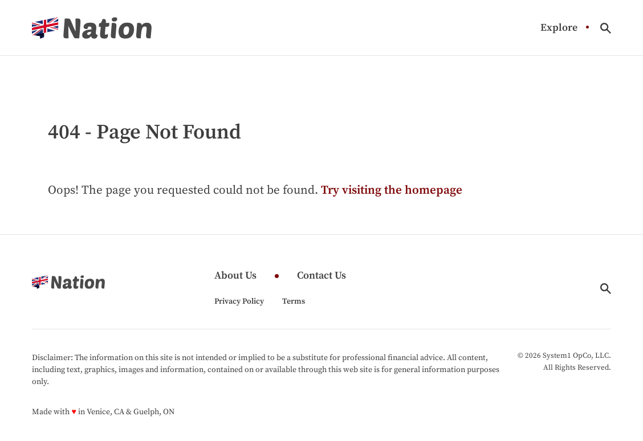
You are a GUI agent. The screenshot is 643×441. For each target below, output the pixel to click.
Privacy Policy (239, 301)
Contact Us (321, 276)
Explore (558, 28)
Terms (293, 301)
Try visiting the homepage (391, 190)
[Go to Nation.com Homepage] (92, 28)
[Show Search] (605, 28)
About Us (235, 276)
